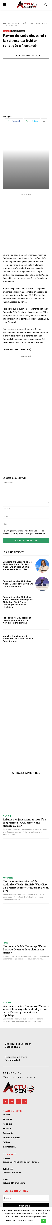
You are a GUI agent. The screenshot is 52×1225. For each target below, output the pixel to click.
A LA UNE (6, 23)
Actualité (8, 878)
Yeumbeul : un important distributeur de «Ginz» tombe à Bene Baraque (18, 638)
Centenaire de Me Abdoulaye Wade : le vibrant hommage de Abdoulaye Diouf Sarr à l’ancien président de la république (18, 602)
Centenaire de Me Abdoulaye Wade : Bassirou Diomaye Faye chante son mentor (18, 584)
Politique (21, 31)
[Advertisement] (26, 86)
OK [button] (44, 1221)
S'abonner (26, 1206)
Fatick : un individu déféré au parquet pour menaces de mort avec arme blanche (17, 620)
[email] (26, 1198)
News (14, 31)
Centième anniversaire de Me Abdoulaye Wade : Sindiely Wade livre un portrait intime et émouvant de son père (17, 566)
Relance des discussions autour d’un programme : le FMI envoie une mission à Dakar (24, 822)
